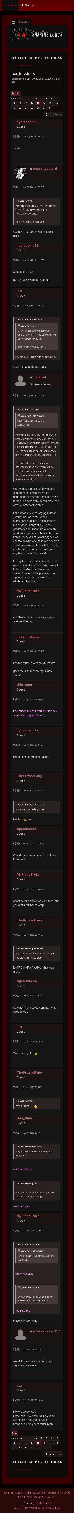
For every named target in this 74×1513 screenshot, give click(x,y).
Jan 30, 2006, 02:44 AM (33, 260)
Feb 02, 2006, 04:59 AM (33, 1230)
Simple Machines (49, 1507)
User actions (53, 114)
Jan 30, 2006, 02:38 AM (33, 136)
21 (26, 108)
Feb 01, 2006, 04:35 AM (33, 699)
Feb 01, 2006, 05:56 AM (33, 889)
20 (20, 108)
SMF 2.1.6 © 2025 (25, 1507)
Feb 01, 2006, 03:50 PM (33, 1041)
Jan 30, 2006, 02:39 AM (33, 187)
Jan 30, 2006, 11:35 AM (33, 305)
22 (32, 108)
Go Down (16, 93)
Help (20, 1497)
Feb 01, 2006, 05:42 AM (33, 843)
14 (32, 103)
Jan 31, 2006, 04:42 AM (33, 605)
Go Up (14, 1433)
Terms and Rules (35, 1497)
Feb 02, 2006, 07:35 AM (33, 1349)
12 (20, 103)
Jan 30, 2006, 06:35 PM (33, 395)
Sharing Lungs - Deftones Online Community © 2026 (37, 1493)
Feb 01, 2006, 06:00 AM (33, 935)
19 (14, 108)
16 (44, 103)
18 (56, 103)
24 (44, 108)
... (31, 98)
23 (38, 108)
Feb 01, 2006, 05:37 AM (33, 790)
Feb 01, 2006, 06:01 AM (33, 995)
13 (26, 103)
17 (50, 103)
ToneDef (39, 377)
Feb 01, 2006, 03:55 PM (33, 1087)
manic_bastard (45, 169)
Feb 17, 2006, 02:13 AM (33, 1400)
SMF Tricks (44, 1503)
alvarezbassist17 (46, 1331)
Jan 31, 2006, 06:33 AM (33, 651)
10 (57, 98)
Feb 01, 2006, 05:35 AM (33, 745)
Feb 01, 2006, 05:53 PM (33, 1133)
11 (14, 103)
